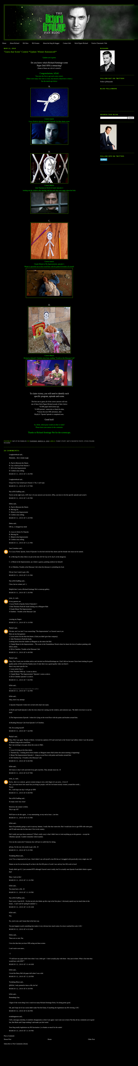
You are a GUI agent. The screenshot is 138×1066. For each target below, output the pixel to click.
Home (4, 43)
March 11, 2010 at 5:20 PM (21, 518)
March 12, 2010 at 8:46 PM (21, 1011)
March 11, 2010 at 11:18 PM (21, 892)
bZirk (11, 685)
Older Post (91, 1039)
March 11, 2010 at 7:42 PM (21, 691)
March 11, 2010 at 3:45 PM (21, 498)
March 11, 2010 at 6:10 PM (21, 622)
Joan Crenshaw (14, 548)
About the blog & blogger (51, 43)
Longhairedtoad (14, 454)
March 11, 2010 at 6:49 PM (21, 652)
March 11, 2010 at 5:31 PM (21, 575)
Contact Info (67, 43)
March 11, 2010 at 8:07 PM (21, 773)
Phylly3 (11, 628)
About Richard (14, 43)
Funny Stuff (61, 441)
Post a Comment (9, 1036)
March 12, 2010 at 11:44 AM (21, 964)
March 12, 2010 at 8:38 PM (21, 989)
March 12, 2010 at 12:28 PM (21, 976)
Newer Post (7, 1039)
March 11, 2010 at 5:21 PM (21, 543)
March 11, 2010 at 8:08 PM (21, 793)
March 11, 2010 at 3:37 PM (21, 486)
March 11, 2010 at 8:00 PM (21, 761)
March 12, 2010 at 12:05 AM (21, 907)
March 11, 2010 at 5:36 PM (21, 592)
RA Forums (35, 43)
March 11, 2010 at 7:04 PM (21, 680)
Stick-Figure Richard (81, 43)
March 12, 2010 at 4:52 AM (21, 929)
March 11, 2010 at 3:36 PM (21, 474)
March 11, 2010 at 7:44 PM (21, 731)
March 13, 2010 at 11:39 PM (21, 1031)
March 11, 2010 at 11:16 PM (21, 880)
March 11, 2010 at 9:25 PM (21, 850)
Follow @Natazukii (106, 82)
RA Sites (25, 43)
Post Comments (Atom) (20, 1044)
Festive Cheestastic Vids (99, 43)
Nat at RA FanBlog (15, 491)
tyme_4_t (12, 598)
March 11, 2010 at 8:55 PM (21, 818)
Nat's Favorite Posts (75, 441)
